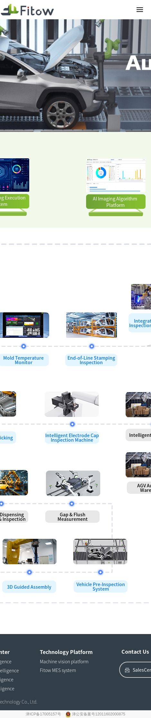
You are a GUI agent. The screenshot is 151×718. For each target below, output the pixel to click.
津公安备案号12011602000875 (98, 714)
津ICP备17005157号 (44, 714)
